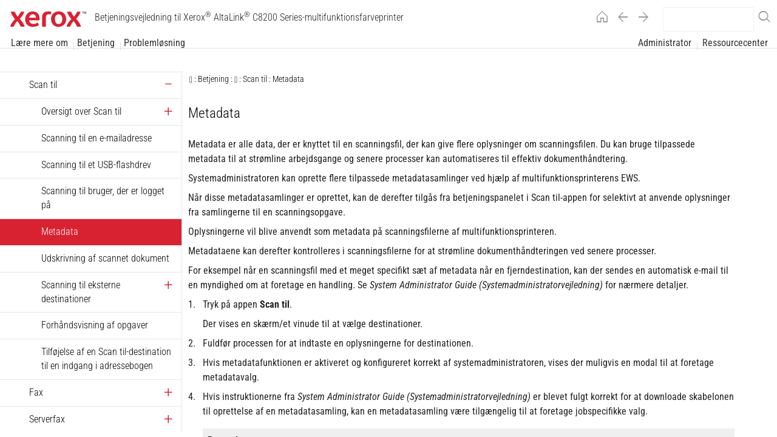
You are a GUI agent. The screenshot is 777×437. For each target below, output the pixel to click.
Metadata (59, 231)
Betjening (96, 43)
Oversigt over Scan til (81, 111)
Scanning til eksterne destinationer (80, 292)
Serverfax (47, 419)
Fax (36, 392)
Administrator (664, 43)
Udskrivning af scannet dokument (105, 258)
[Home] (599, 19)
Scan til (43, 84)
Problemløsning (154, 43)
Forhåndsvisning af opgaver (94, 325)
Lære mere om (39, 43)
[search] (708, 19)
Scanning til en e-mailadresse (96, 138)
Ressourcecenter (735, 43)
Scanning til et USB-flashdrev (96, 165)
